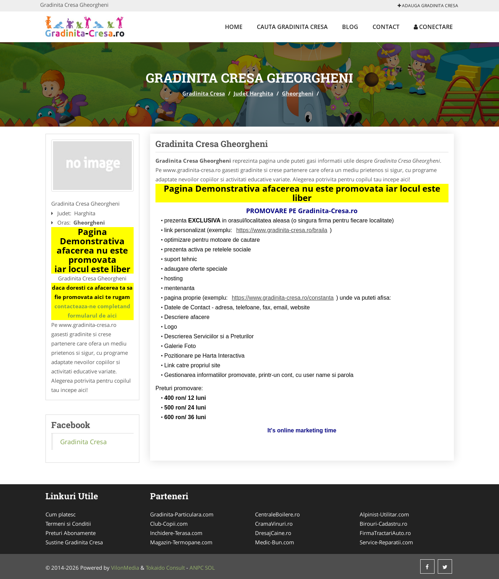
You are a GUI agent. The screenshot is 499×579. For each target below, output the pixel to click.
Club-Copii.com (169, 523)
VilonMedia (125, 567)
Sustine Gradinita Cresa (74, 542)
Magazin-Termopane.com (181, 542)
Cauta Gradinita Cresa (292, 27)
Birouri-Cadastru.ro (383, 523)
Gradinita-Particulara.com (181, 514)
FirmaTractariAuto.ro (385, 532)
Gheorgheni (297, 93)
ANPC (196, 567)
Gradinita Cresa (203, 93)
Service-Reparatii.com (386, 542)
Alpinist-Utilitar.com (384, 514)
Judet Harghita (253, 93)
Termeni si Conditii (68, 523)
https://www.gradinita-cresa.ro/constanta (283, 298)
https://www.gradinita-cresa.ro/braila (281, 230)
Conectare (433, 27)
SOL (210, 567)
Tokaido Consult (165, 567)
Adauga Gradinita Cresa (428, 6)
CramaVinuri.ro (274, 523)
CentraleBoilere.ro (277, 514)
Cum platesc (60, 514)
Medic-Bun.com (274, 542)
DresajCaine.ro (273, 532)
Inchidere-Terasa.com (176, 532)
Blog (350, 27)
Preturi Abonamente (70, 532)
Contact (386, 27)
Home (234, 27)
